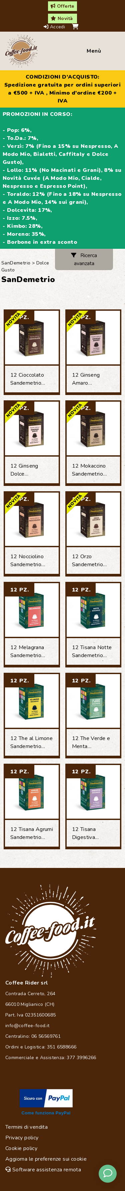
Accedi (55, 27)
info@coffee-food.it (27, 1025)
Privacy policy (22, 1137)
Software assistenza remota (43, 1169)
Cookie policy (21, 1148)
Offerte (62, 6)
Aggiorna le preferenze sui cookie (46, 1159)
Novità (62, 18)
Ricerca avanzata (84, 259)
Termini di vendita (26, 1127)
